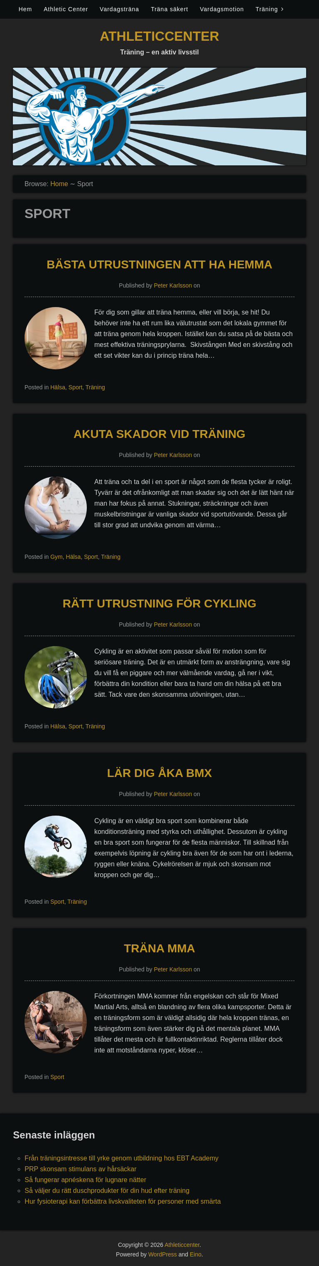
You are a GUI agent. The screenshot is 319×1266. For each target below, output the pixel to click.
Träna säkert (169, 9)
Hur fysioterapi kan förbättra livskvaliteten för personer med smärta (123, 1201)
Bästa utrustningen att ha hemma (159, 264)
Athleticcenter (159, 36)
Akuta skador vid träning (159, 434)
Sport (75, 387)
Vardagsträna (119, 9)
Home (59, 183)
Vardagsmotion (222, 9)
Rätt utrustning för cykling (160, 603)
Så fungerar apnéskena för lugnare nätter (85, 1179)
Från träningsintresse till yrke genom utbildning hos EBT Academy (121, 1158)
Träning (266, 9)
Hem (25, 9)
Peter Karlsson (173, 285)
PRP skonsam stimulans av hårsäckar (80, 1169)
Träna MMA (159, 948)
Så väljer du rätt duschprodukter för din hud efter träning (107, 1190)
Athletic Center (66, 9)
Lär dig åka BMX (159, 773)
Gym (56, 556)
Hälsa (57, 387)
